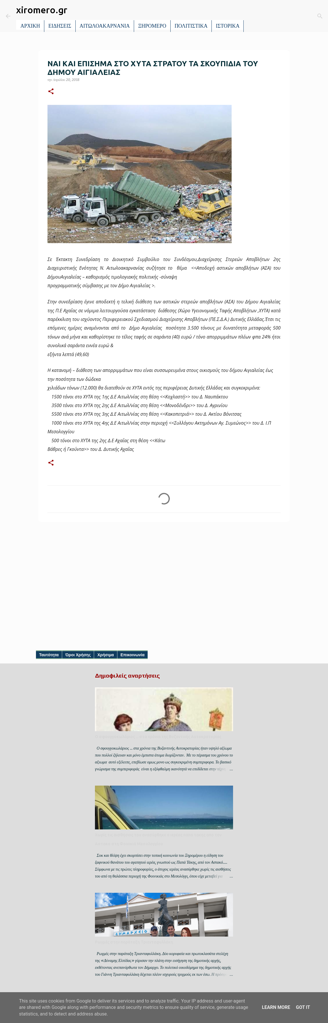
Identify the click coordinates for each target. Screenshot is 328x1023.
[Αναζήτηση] (252, 16)
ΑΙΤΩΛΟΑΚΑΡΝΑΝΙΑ (105, 26)
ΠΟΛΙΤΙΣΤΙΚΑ (191, 26)
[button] (50, 92)
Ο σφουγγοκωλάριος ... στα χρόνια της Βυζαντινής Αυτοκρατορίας (158, 736)
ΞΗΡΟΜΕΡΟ (152, 26)
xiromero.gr (41, 10)
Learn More (276, 1007)
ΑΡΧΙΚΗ (30, 26)
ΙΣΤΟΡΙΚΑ (227, 26)
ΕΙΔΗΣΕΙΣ (59, 26)
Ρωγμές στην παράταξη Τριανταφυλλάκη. (134, 942)
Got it (303, 1007)
